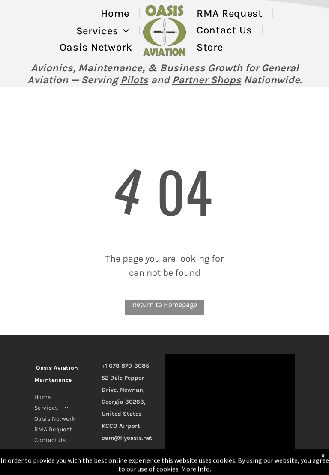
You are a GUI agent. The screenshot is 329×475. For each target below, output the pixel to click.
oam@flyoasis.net (127, 438)
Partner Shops (206, 80)
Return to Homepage (164, 304)
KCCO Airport (121, 426)
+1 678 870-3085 (125, 365)
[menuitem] (116, 13)
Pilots (134, 80)
